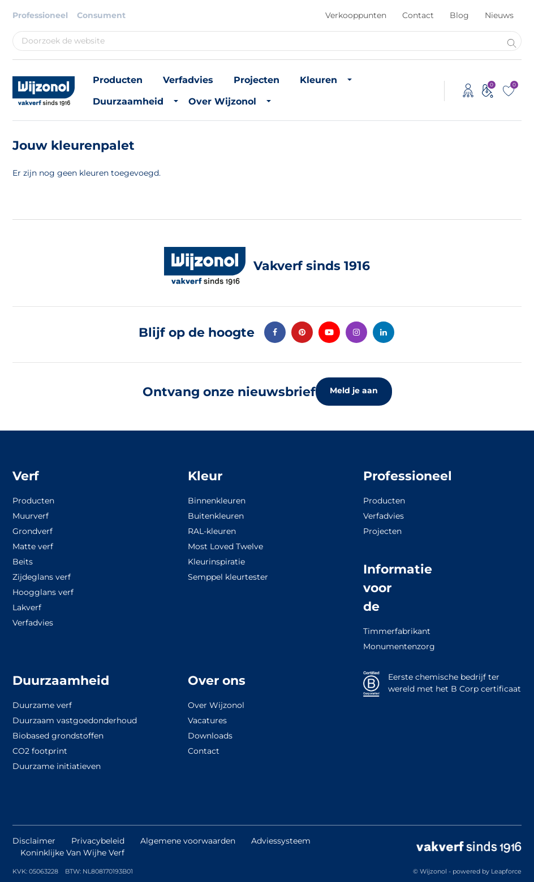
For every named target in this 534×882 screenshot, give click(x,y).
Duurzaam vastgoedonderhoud (74, 720)
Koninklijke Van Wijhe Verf (72, 853)
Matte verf (32, 546)
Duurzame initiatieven (56, 766)
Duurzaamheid (128, 101)
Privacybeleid (97, 841)
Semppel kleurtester (228, 577)
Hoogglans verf (43, 592)
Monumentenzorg (383, 646)
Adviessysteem (281, 841)
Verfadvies (188, 80)
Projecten (256, 80)
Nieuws (499, 15)
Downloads (210, 736)
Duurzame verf (42, 705)
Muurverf (30, 516)
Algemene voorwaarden (187, 841)
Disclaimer (33, 841)
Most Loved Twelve (225, 546)
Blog (459, 15)
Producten (118, 80)
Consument (101, 15)
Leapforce (506, 871)
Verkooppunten (355, 15)
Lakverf (26, 607)
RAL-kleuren (212, 531)
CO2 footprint (39, 751)
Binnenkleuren (217, 501)
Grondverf (32, 531)
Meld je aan (354, 390)
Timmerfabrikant (383, 631)
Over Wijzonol (222, 101)
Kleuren (318, 80)
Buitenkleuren (216, 516)
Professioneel (40, 15)
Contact (418, 15)
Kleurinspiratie (216, 562)
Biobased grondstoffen (58, 736)
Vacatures (207, 720)
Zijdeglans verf (41, 577)
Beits (22, 562)
